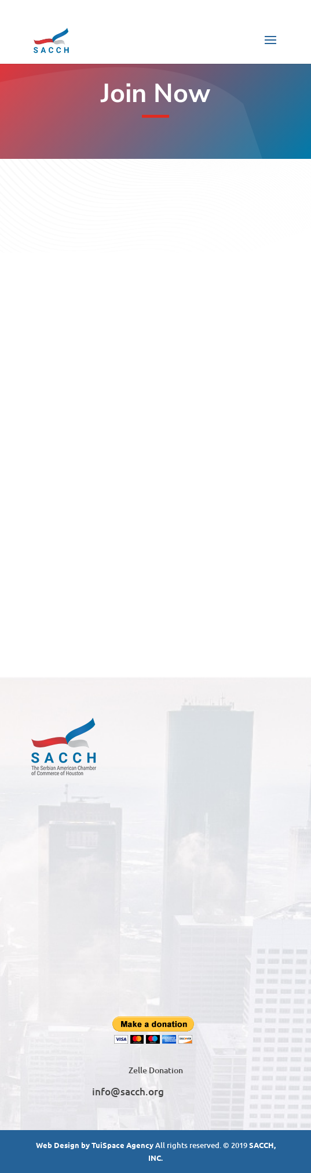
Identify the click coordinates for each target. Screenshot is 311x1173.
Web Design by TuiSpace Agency (94, 1145)
